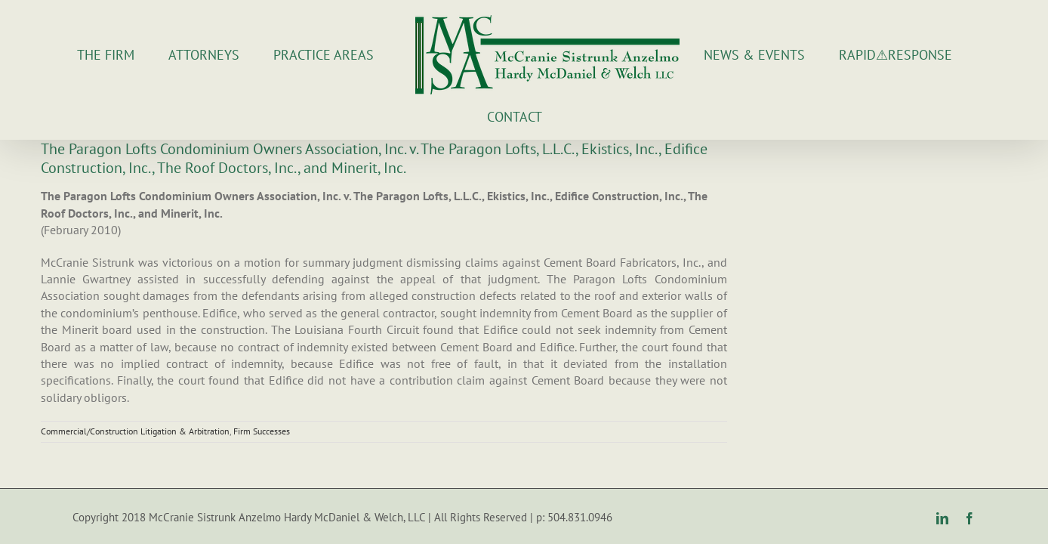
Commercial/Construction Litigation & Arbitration (135, 400)
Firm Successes (261, 400)
